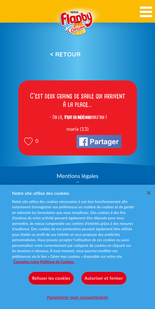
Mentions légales (78, 175)
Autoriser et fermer (104, 278)
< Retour (65, 54)
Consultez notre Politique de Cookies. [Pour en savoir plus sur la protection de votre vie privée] (43, 262)
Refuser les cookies (51, 278)
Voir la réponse (77, 117)
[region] (77, 247)
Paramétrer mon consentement (77, 297)
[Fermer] (149, 193)
